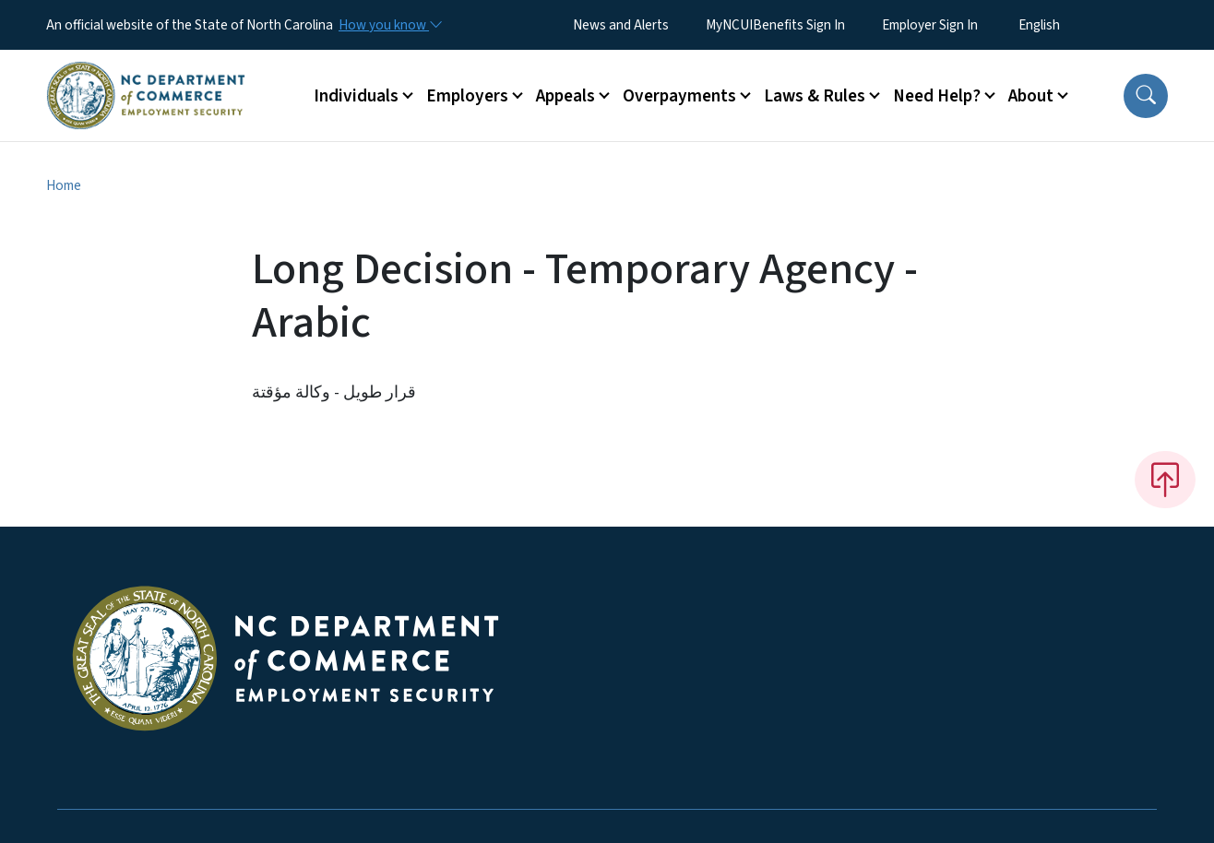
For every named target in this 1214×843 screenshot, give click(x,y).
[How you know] (389, 25)
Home (63, 185)
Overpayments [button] (679, 96)
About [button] (1030, 96)
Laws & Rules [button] (814, 96)
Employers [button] (467, 96)
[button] (1146, 96)
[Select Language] (1067, 25)
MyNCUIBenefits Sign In (775, 25)
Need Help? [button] (937, 96)
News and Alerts (621, 25)
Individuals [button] (356, 96)
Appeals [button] (565, 96)
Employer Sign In (930, 25)
